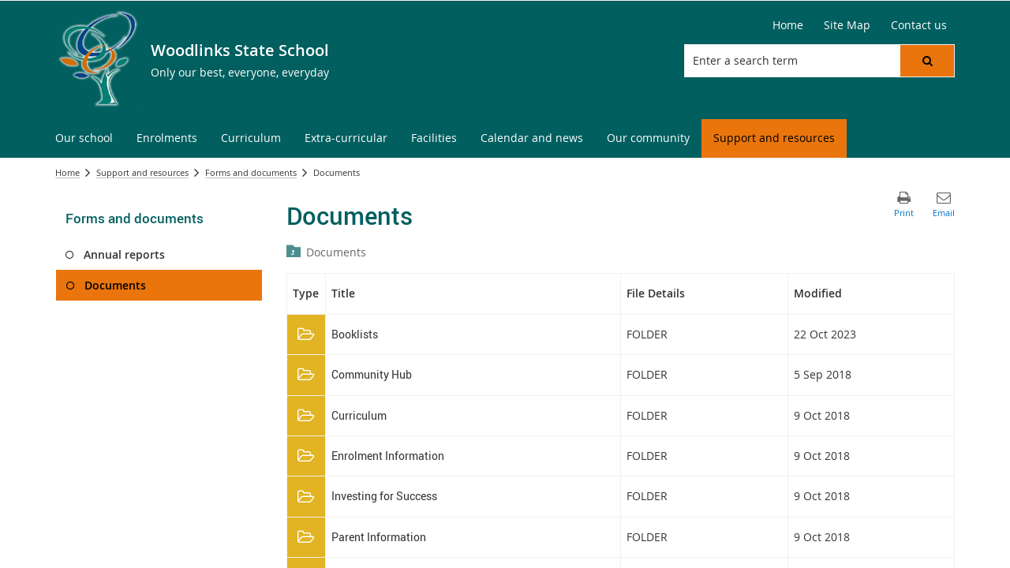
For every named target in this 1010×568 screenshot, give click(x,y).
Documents (336, 252)
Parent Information (378, 536)
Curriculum (359, 415)
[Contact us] (919, 25)
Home (67, 172)
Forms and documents (251, 172)
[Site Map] (847, 25)
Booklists (354, 334)
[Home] (788, 25)
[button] (927, 61)
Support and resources (142, 172)
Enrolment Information (387, 455)
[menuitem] (84, 138)
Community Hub (371, 374)
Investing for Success (384, 495)
